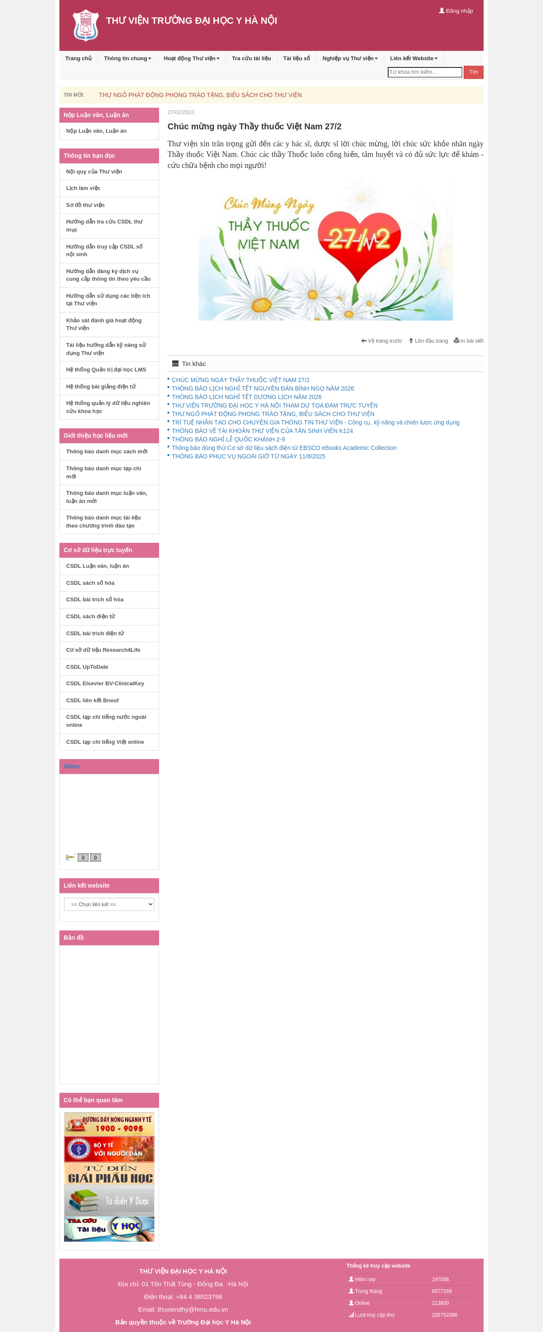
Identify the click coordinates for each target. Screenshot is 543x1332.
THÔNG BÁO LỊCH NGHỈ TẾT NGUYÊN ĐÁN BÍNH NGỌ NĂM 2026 (263, 388)
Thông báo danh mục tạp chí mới (103, 472)
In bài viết (469, 341)
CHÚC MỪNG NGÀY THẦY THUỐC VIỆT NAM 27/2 (241, 380)
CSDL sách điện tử (90, 616)
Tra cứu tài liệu (251, 58)
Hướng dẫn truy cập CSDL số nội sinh (104, 250)
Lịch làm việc (83, 188)
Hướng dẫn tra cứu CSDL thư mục (104, 225)
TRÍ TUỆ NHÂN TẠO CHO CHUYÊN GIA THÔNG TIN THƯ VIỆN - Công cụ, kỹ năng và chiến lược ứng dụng (315, 422)
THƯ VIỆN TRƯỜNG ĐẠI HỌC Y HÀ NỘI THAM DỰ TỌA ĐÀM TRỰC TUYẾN (275, 405)
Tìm (473, 72)
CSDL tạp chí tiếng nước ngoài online (106, 721)
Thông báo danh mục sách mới (107, 451)
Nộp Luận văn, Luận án (96, 131)
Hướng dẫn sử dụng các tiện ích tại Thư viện (108, 300)
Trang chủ (78, 58)
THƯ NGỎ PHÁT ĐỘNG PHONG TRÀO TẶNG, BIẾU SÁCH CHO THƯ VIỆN (200, 95)
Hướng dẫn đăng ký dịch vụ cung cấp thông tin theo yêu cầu (108, 275)
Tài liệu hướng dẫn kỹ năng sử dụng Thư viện (106, 349)
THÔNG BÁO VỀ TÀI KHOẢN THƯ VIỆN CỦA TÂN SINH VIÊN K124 (262, 430)
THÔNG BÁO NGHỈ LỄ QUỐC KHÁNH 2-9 (228, 439)
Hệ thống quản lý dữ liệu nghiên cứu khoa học (108, 407)
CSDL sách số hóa (90, 583)
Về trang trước (382, 341)
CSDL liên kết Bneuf (92, 700)
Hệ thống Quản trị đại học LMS (106, 369)
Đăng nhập (456, 11)
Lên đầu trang (428, 341)
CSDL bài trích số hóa (94, 599)
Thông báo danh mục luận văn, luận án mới (106, 497)
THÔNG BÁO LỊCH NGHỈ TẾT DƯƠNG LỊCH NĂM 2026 (247, 397)
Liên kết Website (414, 58)
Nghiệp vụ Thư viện (350, 58)
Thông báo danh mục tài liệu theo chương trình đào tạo (103, 521)
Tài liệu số (296, 58)
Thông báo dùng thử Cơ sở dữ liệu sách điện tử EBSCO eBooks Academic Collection (284, 447)
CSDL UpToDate (87, 667)
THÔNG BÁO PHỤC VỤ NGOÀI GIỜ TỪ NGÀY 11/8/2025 (248, 456)
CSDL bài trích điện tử (95, 633)
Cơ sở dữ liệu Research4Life (103, 650)
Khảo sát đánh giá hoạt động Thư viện (104, 324)
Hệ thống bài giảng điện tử (101, 386)
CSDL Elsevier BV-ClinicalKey (105, 683)
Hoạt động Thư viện (192, 58)
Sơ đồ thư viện (85, 205)
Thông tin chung (127, 58)
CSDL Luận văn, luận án (97, 566)
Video (72, 766)
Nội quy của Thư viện (94, 171)
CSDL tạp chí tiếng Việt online (105, 742)
